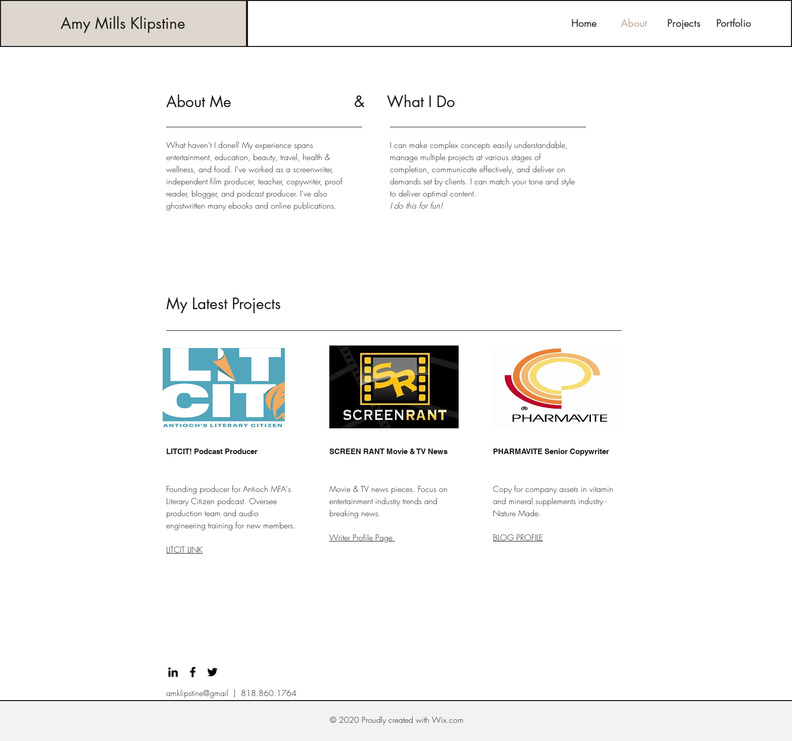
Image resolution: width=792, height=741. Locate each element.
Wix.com (448, 719)
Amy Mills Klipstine (123, 23)
